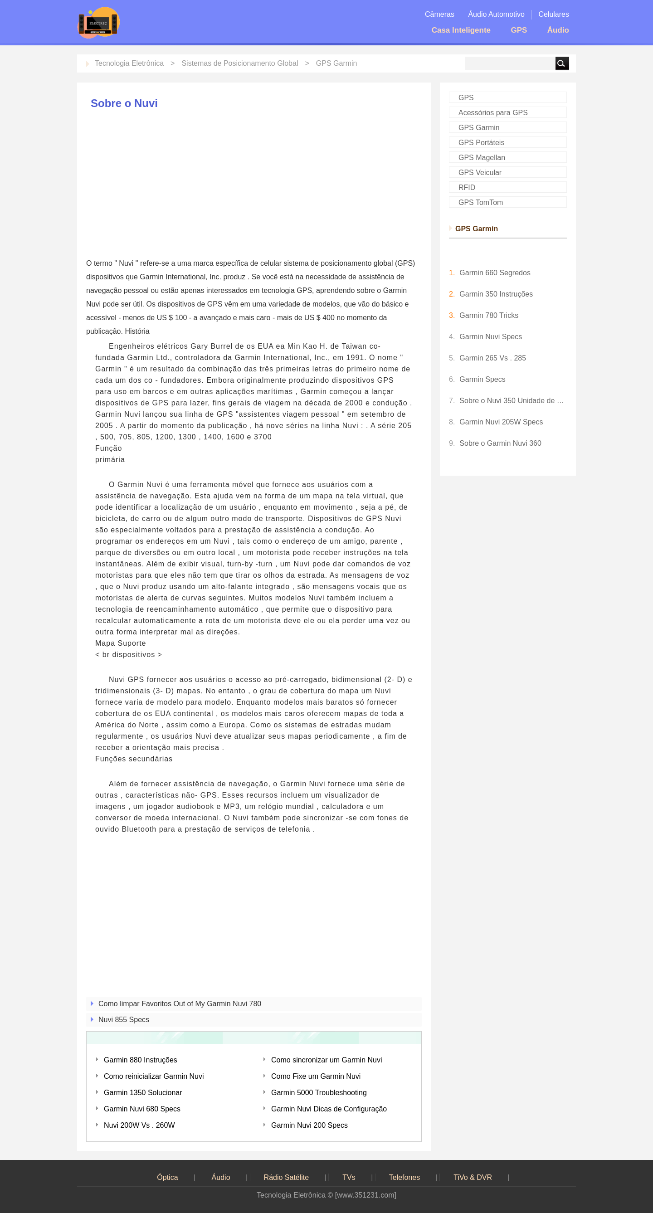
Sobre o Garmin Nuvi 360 (500, 443)
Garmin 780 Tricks (488, 315)
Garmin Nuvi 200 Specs (309, 1125)
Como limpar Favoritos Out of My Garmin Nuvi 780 (179, 1004)
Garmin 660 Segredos (495, 273)
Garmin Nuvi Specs (490, 337)
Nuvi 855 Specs (123, 1019)
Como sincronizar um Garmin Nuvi (326, 1060)
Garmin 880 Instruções (140, 1060)
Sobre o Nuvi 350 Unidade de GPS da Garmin (513, 400)
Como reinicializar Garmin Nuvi (154, 1076)
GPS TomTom (480, 202)
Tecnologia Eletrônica (129, 63)
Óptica (167, 1177)
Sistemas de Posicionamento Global (239, 63)
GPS (519, 30)
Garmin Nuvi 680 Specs (142, 1109)
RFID (466, 187)
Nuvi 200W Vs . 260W (139, 1125)
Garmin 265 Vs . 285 (492, 358)
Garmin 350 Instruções (496, 294)
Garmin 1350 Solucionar (143, 1092)
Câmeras (439, 14)
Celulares (553, 14)
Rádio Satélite (286, 1177)
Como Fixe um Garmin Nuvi (316, 1076)
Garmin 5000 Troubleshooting (319, 1092)
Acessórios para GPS (493, 113)
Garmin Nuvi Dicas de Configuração (329, 1109)
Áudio (558, 30)
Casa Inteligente (461, 30)
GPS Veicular (480, 172)
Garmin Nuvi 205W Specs (501, 422)
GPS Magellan (481, 157)
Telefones (404, 1177)
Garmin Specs (482, 379)
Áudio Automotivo (496, 14)
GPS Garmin (336, 63)
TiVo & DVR (472, 1177)
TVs (348, 1177)
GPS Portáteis (481, 142)
